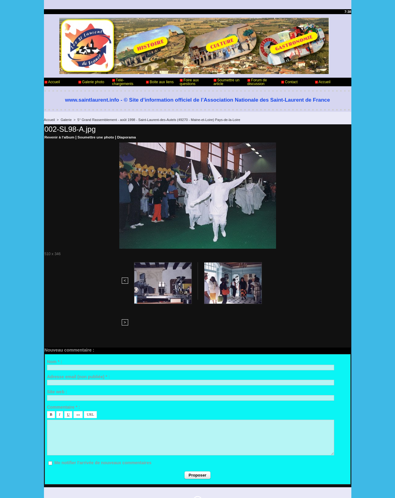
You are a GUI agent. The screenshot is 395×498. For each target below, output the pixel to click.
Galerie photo (91, 82)
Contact (289, 82)
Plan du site (213, 488)
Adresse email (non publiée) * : (78, 335)
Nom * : (54, 320)
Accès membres (186, 488)
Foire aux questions (189, 82)
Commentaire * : (63, 365)
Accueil (52, 82)
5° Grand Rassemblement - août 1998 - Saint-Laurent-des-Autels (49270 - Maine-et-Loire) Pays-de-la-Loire (157, 120)
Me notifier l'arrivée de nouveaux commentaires (103, 421)
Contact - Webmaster (62, 473)
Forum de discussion (257, 82)
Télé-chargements (122, 82)
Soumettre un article (226, 82)
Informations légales (214, 473)
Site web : (57, 350)
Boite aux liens (160, 82)
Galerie (66, 120)
